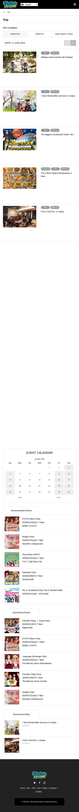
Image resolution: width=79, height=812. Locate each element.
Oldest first (39, 34)
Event (22, 788)
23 (59, 486)
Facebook (40, 783)
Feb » (59, 497)
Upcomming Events (21, 612)
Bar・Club (31, 788)
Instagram (44, 783)
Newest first (15, 34)
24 (69, 486)
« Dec (20, 497)
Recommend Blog (21, 714)
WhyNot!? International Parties (33, 802)
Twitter (35, 783)
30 (59, 492)
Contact (39, 792)
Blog (45, 788)
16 (59, 480)
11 (10, 480)
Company (52, 788)
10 (69, 474)
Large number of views (64, 34)
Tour (39, 788)
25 (10, 492)
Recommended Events (21, 510)
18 (10, 486)
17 (69, 480)
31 (69, 492)
